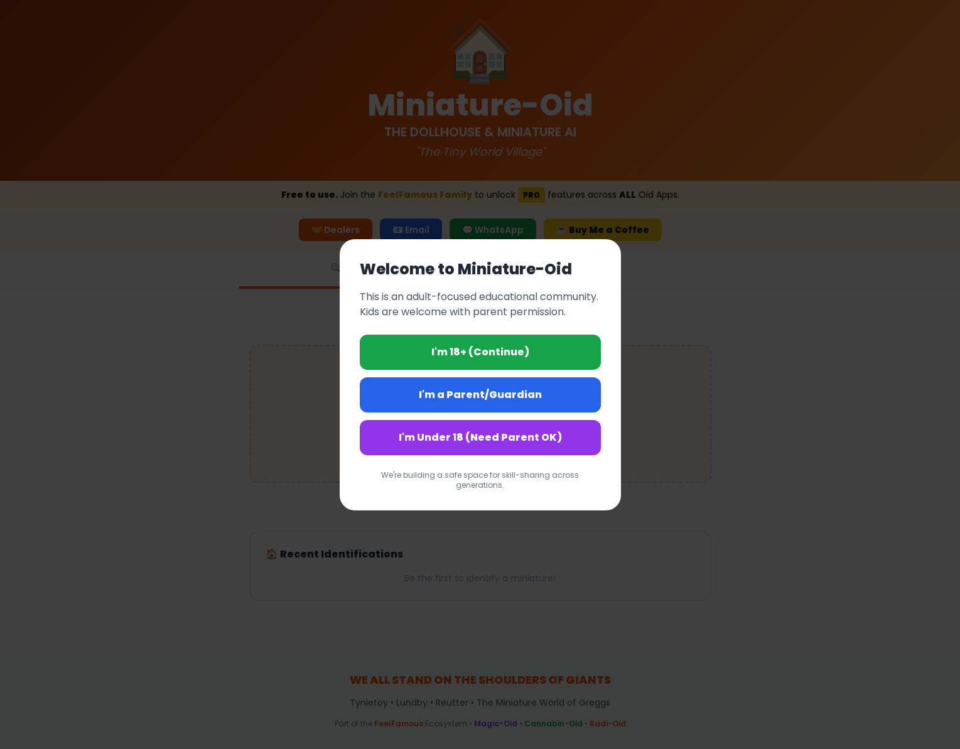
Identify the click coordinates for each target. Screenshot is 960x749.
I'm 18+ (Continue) (480, 352)
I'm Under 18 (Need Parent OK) (480, 437)
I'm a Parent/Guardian (480, 394)
